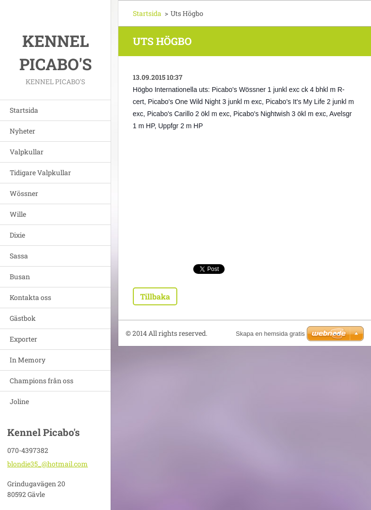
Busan (20, 276)
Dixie (17, 235)
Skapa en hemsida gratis (270, 333)
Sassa (19, 255)
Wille (18, 214)
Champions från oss (41, 380)
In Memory (27, 359)
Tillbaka (155, 296)
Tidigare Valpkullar (40, 172)
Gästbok (23, 318)
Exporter (23, 339)
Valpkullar (26, 151)
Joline (19, 401)
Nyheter (22, 130)
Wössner (24, 193)
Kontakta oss (30, 297)
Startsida (24, 110)
